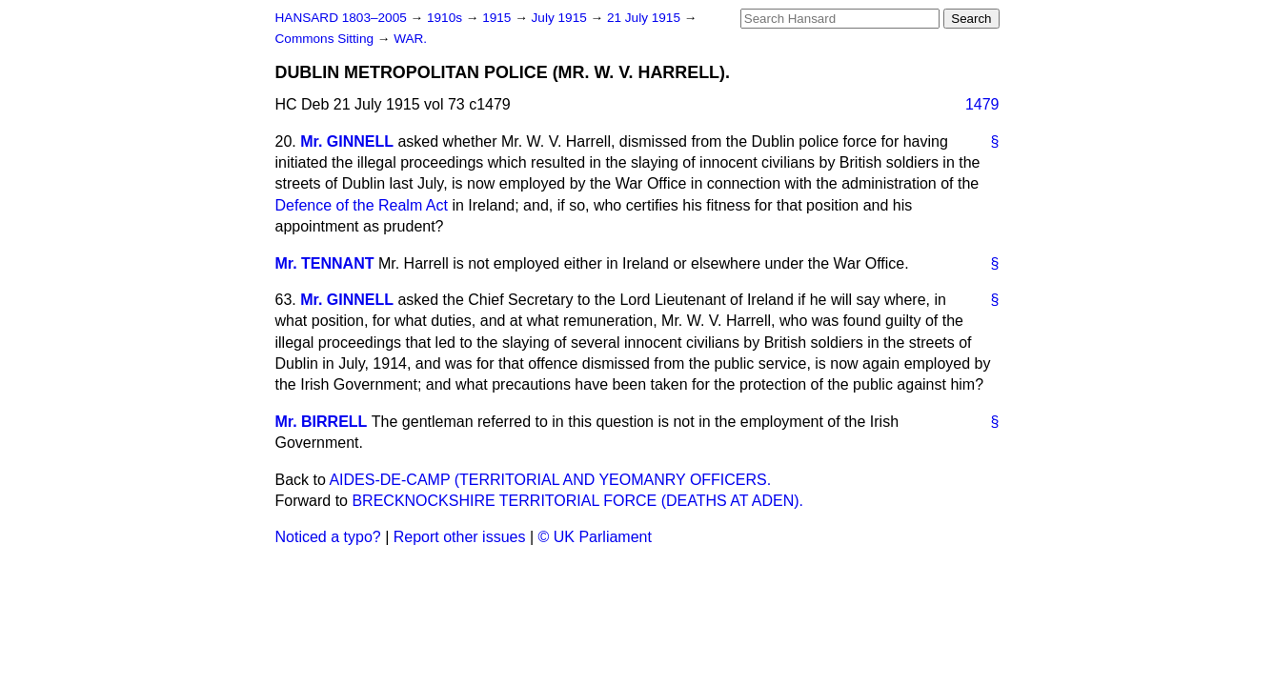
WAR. (410, 38)
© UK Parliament (595, 537)
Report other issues (460, 537)
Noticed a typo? (328, 537)
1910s (446, 17)
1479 (982, 104)
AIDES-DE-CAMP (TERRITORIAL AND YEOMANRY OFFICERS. (550, 480)
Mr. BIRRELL (321, 422)
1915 (498, 17)
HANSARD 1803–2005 (341, 17)
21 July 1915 (645, 17)
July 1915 (561, 17)
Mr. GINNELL (347, 141)
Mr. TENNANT (324, 263)
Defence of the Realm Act (361, 205)
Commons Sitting (326, 38)
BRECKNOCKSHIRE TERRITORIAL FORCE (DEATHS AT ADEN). (577, 501)
